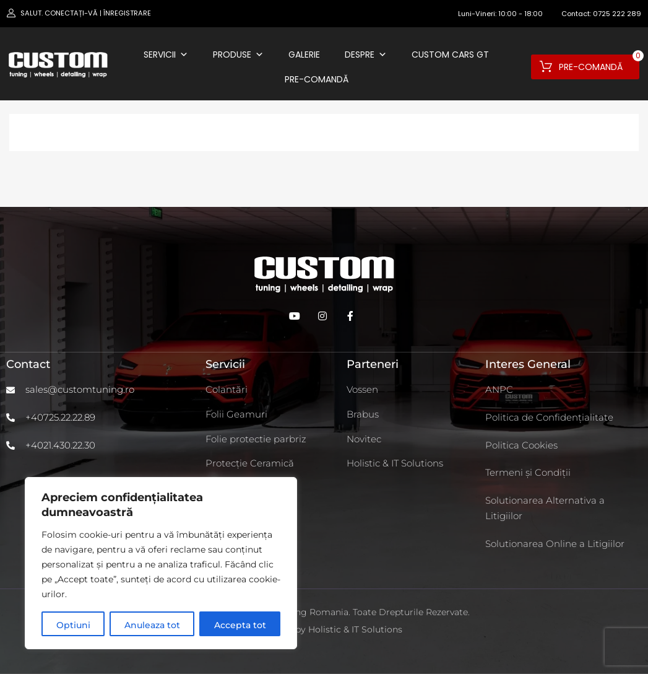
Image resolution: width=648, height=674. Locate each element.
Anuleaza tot (152, 625)
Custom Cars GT (450, 54)
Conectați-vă (71, 13)
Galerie (304, 54)
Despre (366, 54)
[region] (161, 563)
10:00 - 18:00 (520, 14)
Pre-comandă (316, 79)
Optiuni (73, 625)
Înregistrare (127, 13)
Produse (238, 54)
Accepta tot (240, 625)
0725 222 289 (617, 14)
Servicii (166, 54)
